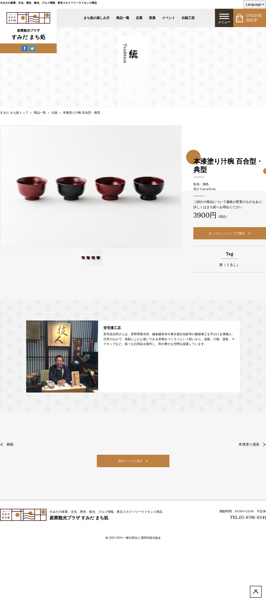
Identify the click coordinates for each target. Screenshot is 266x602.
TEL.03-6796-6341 (248, 517)
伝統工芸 (188, 18)
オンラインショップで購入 (230, 233)
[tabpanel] (91, 186)
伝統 (54, 113)
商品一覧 (122, 18)
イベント (168, 18)
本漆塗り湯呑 (252, 444)
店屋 (139, 18)
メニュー (224, 18)
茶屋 (152, 18)
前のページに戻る (133, 461)
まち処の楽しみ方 (97, 18)
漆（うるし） (229, 264)
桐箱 (7, 444)
